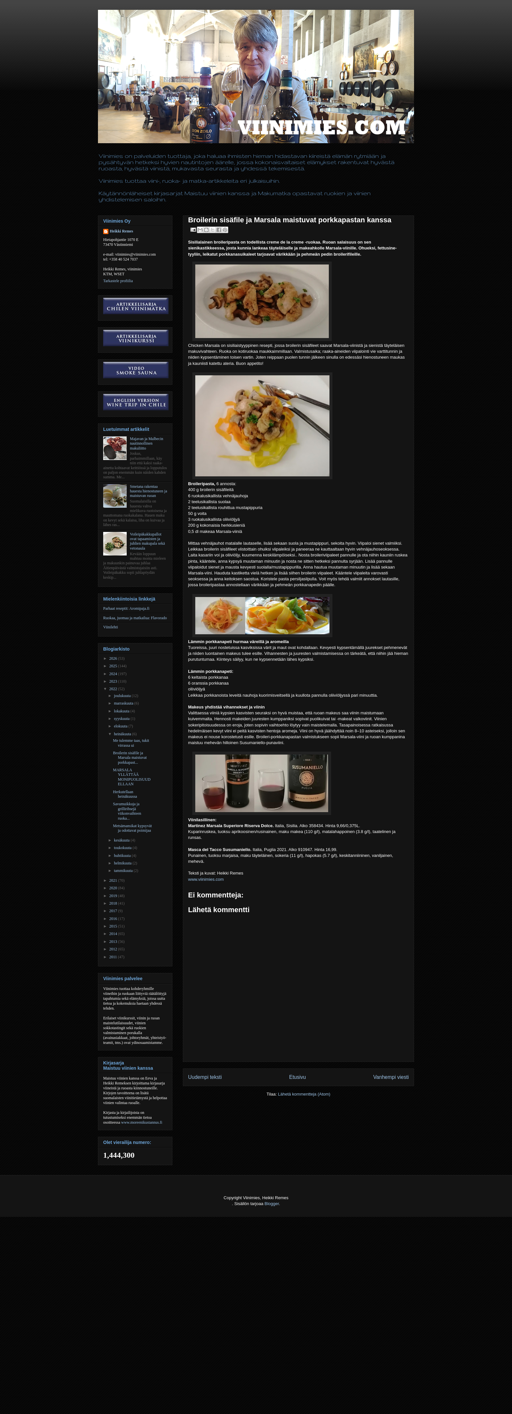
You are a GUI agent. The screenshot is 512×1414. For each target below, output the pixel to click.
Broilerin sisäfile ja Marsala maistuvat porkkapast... (130, 758)
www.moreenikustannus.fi (141, 1122)
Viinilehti (110, 627)
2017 (113, 911)
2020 (113, 888)
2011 (113, 957)
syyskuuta (122, 718)
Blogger (271, 1203)
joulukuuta (123, 695)
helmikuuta (123, 863)
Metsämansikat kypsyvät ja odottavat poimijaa (132, 828)
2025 (113, 666)
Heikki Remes (121, 231)
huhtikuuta (123, 855)
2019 (113, 896)
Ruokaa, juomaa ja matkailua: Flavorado (135, 618)
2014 (113, 933)
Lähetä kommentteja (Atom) (304, 1094)
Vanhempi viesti (391, 1077)
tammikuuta (124, 870)
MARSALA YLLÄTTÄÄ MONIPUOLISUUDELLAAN (132, 777)
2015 (113, 926)
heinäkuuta (123, 734)
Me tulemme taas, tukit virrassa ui (131, 742)
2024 (113, 674)
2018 (113, 903)
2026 (113, 658)
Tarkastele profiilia (118, 281)
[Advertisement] (119, 1398)
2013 (113, 941)
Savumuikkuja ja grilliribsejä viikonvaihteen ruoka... (127, 811)
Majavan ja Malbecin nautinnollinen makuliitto (146, 443)
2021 (113, 880)
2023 (113, 681)
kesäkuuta (122, 840)
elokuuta (121, 726)
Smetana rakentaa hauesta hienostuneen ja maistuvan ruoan (148, 491)
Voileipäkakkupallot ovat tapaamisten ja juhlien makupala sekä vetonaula (147, 541)
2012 (113, 949)
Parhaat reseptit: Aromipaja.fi (126, 608)
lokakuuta (122, 711)
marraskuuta (124, 703)
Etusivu (297, 1077)
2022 (113, 689)
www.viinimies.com (206, 879)
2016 (113, 918)
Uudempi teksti (205, 1077)
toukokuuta (123, 847)
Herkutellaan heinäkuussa (125, 794)
